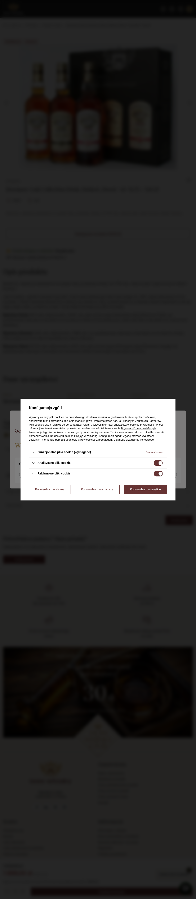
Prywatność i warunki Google (138, 428)
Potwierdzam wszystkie (145, 489)
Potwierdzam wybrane (49, 489)
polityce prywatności (142, 424)
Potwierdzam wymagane (97, 489)
